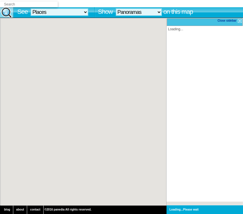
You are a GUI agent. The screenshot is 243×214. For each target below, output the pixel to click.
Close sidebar (230, 20)
